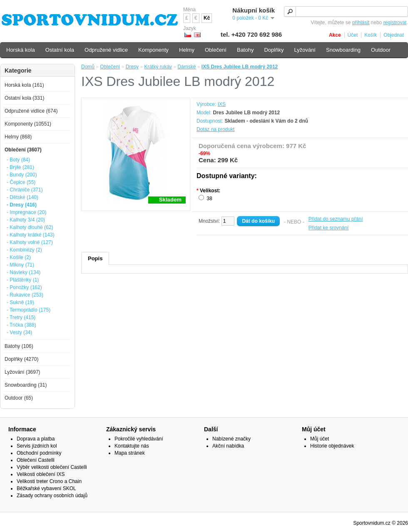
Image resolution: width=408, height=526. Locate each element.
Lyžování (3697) (22, 372)
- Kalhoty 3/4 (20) (26, 220)
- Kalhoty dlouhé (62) (30, 227)
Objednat (393, 35)
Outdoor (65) (19, 398)
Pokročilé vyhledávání (138, 439)
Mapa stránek (129, 453)
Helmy (186, 50)
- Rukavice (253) (25, 295)
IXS (222, 104)
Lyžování (305, 50)
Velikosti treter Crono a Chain (49, 481)
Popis (95, 258)
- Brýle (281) (20, 167)
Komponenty (153, 50)
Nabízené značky (231, 439)
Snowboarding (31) (26, 385)
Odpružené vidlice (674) (31, 111)
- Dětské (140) (22, 197)
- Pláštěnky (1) (23, 280)
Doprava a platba (36, 439)
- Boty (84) (18, 160)
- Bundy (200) (22, 175)
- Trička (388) (21, 325)
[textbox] (346, 11)
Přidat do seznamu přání (335, 219)
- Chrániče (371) (25, 190)
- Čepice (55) (21, 182)
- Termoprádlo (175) (28, 310)
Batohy (245, 50)
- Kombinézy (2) (24, 250)
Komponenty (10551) (28, 124)
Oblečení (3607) (23, 150)
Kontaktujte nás (131, 446)
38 (209, 198)
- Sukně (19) (20, 302)
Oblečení (110, 67)
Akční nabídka (228, 446)
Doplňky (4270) (21, 359)
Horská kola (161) (24, 85)
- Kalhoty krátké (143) (31, 235)
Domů (88, 67)
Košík (370, 35)
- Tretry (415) (21, 317)
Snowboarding (343, 50)
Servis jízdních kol (37, 446)
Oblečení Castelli (36, 460)
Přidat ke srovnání (328, 228)
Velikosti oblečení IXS (41, 474)
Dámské (186, 67)
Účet (353, 35)
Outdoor (381, 50)
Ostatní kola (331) (24, 98)
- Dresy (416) (22, 205)
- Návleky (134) (23, 272)
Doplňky (274, 50)
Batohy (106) (19, 346)
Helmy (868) (18, 137)
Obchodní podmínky (39, 453)
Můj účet (319, 439)
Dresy (132, 67)
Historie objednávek (332, 446)
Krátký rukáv (158, 67)
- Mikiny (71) (20, 265)
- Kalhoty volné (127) (30, 242)
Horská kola (20, 50)
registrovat (395, 22)
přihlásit (360, 22)
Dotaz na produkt (215, 129)
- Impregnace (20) (26, 212)
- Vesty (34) (19, 332)
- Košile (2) (19, 257)
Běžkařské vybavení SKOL (46, 488)
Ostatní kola (59, 50)
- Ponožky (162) (24, 287)
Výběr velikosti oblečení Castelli (52, 467)
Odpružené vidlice (106, 50)
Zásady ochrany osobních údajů (52, 495)
